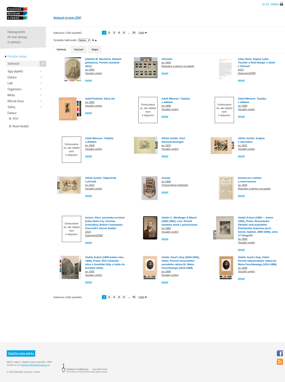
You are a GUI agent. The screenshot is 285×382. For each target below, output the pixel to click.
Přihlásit (274, 4)
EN (267, 4)
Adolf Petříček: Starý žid (100, 98)
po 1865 (89, 69)
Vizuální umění (93, 73)
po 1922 (166, 145)
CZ (263, 4)
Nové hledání (19, 126)
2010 (241, 69)
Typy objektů (25, 71)
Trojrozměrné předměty (175, 185)
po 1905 (89, 271)
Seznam (79, 49)
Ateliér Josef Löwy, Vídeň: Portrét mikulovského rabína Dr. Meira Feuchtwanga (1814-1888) (257, 261)
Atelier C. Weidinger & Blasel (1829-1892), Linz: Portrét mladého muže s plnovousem (179, 221)
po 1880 (166, 228)
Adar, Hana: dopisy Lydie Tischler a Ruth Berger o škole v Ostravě (256, 62)
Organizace (25, 89)
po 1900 (166, 62)
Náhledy (61, 49)
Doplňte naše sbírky (21, 353)
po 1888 (166, 271)
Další (143, 32)
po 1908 (166, 105)
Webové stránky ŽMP (67, 17)
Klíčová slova (25, 101)
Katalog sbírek (16, 32)
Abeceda (167, 58)
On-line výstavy (17, 37)
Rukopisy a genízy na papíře (178, 66)
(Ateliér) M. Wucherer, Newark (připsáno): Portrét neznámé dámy (103, 62)
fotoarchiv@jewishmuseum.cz (35, 365)
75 (133, 32)
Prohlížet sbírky (17, 56)
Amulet (166, 177)
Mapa (95, 49)
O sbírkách (14, 42)
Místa (25, 95)
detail (88, 80)
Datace (25, 77)
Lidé (25, 83)
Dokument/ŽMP (247, 73)
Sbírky (25, 107)
